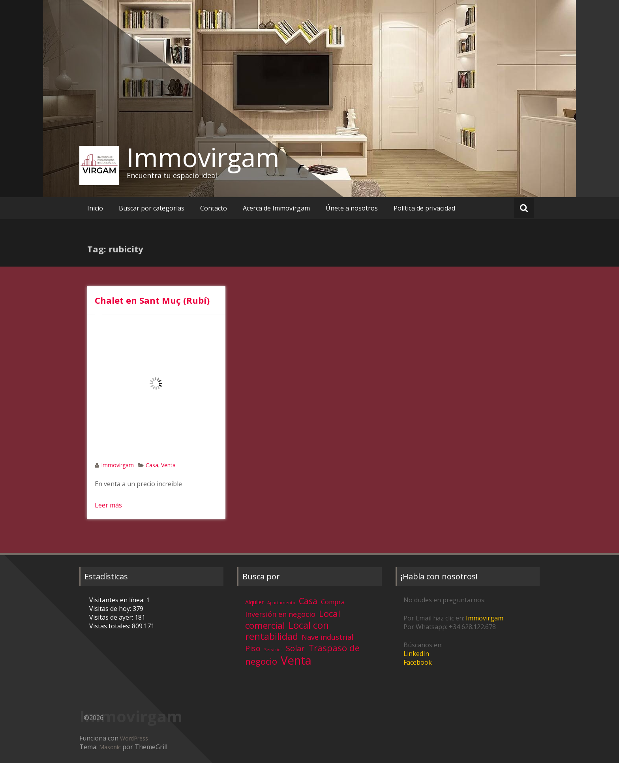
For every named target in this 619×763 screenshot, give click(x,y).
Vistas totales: (110, 626)
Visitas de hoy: (111, 608)
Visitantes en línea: (117, 600)
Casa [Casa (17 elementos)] (308, 601)
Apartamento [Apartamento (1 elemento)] (281, 602)
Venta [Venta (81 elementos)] (296, 660)
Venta (168, 465)
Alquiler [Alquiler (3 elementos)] (254, 602)
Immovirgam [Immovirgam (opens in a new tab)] (484, 618)
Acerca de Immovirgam (276, 208)
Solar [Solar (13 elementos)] (295, 648)
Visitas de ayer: (112, 617)
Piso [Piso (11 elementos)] (253, 648)
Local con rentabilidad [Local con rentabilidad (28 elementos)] (287, 630)
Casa (152, 465)
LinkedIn (416, 653)
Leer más (108, 505)
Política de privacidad (424, 208)
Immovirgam (203, 157)
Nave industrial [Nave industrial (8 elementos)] (327, 637)
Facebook (417, 662)
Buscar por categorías (151, 208)
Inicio (95, 208)
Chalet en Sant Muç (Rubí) (152, 300)
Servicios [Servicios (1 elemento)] (273, 649)
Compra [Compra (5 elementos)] (333, 602)
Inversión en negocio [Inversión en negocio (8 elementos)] (280, 614)
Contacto (213, 208)
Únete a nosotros (352, 208)
